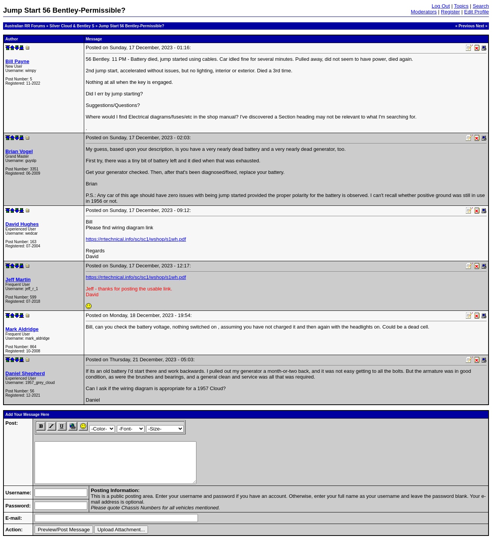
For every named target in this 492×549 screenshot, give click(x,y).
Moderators (424, 12)
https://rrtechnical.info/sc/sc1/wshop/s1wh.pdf (136, 239)
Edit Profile (476, 12)
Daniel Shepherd (25, 373)
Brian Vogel (19, 151)
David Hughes (22, 224)
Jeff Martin (18, 279)
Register (450, 12)
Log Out (441, 6)
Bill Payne (17, 61)
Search (481, 6)
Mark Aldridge (21, 329)
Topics (461, 6)
